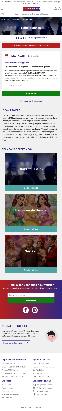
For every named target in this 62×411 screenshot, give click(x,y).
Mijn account (6, 385)
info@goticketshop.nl (45, 385)
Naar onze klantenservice (15, 343)
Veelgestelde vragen (44, 388)
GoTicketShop (42, 394)
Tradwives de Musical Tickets (43, 367)
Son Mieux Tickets (8, 364)
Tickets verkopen (8, 388)
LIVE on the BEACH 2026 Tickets (14, 367)
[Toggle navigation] (10, 9)
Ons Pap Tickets (39, 370)
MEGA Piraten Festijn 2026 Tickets (14, 373)
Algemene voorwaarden (10, 394)
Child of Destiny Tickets (41, 364)
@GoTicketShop (43, 391)
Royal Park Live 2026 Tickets (12, 377)
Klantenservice (7, 391)
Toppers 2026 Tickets (10, 370)
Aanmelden (31, 93)
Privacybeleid (7, 398)
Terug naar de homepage (31, 101)
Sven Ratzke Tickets (40, 373)
